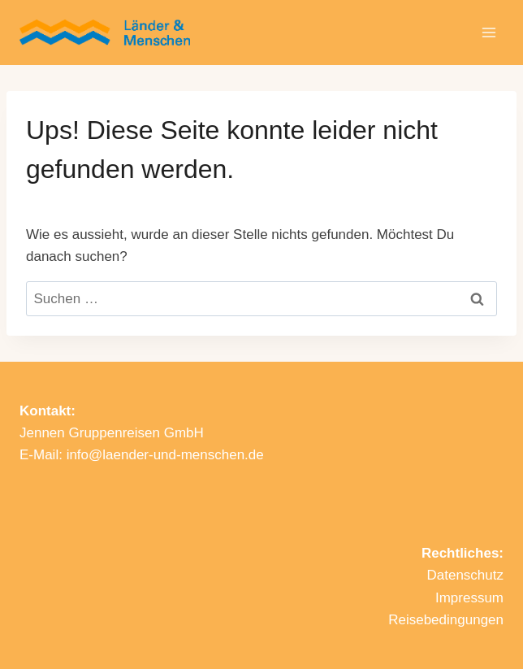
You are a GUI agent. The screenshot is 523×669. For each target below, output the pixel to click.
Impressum (469, 598)
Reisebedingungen (446, 620)
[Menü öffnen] (488, 32)
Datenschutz (465, 575)
